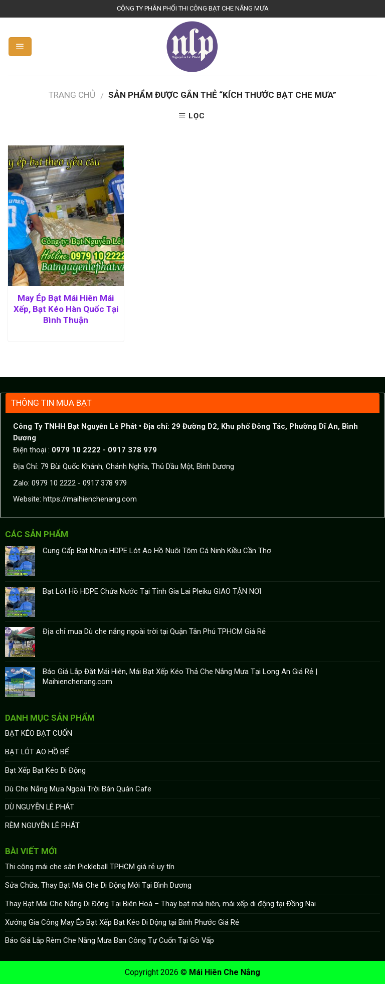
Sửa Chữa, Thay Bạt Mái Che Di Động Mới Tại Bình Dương (98, 885)
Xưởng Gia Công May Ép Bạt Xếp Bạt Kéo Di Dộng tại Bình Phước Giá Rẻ (122, 922)
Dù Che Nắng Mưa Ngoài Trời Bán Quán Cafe (78, 788)
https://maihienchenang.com (90, 499)
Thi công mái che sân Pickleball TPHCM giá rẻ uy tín (89, 866)
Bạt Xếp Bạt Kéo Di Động (45, 770)
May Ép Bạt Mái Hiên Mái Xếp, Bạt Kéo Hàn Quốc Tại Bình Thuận (66, 309)
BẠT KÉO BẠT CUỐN (38, 733)
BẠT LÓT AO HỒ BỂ (37, 751)
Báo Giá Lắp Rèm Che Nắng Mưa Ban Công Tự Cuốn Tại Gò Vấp (109, 940)
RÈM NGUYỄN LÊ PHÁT (42, 825)
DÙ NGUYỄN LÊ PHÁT (39, 806)
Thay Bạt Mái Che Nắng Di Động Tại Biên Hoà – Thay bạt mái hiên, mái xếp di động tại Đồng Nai (160, 903)
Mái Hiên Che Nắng (224, 972)
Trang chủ (72, 95)
